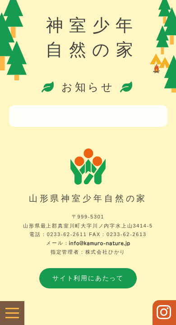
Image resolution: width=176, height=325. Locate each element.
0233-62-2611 (67, 234)
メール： (88, 243)
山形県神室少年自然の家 (88, 198)
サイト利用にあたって (88, 278)
